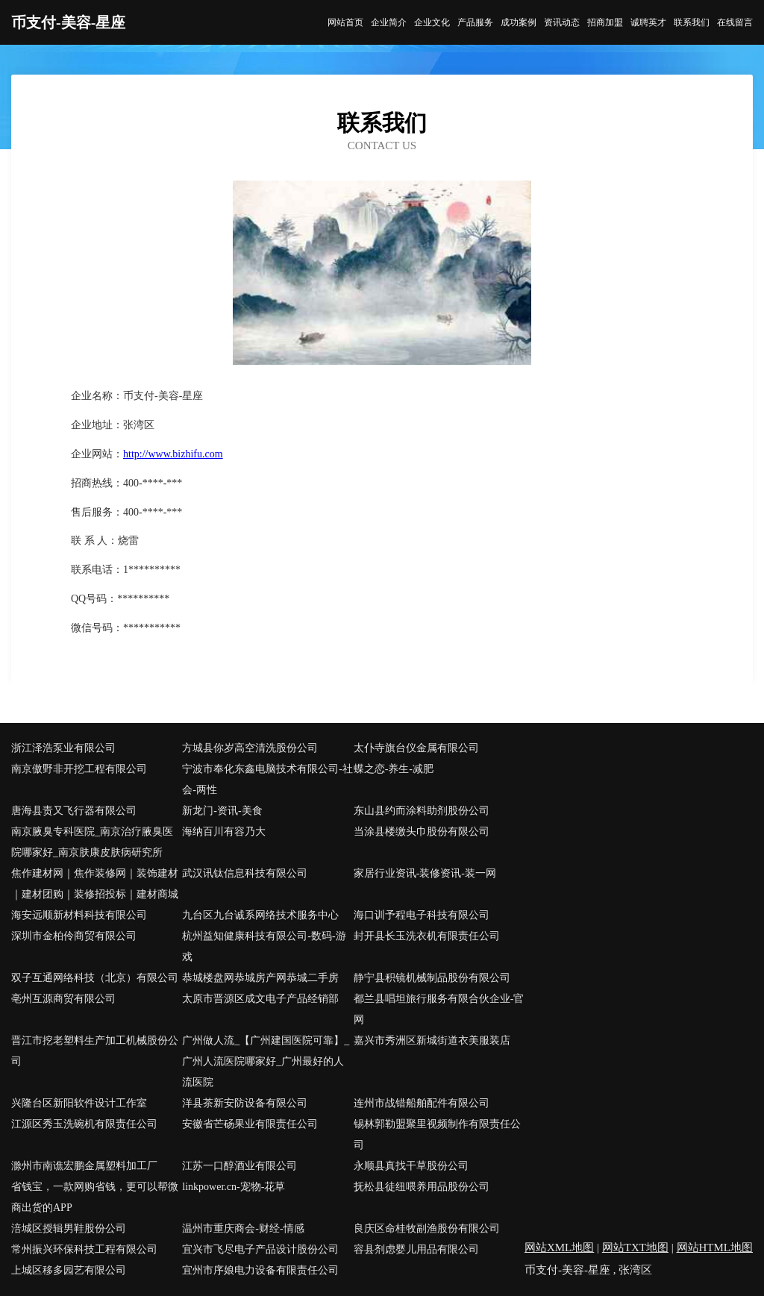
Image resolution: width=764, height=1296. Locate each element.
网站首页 (345, 22)
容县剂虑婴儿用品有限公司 (416, 1249)
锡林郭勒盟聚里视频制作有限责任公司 (437, 1134)
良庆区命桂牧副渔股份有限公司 (427, 1228)
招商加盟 (605, 22)
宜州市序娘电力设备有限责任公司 (260, 1270)
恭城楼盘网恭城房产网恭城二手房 (260, 977)
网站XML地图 (559, 1247)
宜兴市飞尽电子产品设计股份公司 (260, 1249)
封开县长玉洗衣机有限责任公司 (427, 936)
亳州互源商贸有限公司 (63, 998)
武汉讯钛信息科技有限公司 (244, 873)
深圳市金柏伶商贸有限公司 (74, 936)
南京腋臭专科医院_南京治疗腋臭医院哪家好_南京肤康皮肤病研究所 (92, 842)
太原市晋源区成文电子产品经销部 (260, 998)
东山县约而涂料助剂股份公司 (421, 810)
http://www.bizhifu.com (173, 454)
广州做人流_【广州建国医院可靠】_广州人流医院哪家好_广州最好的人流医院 (265, 1061)
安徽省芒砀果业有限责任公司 (250, 1124)
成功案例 (518, 22)
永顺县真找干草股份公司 (411, 1165)
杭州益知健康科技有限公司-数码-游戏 (263, 946)
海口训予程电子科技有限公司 (421, 915)
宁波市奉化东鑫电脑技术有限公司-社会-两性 (267, 779)
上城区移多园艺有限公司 (68, 1270)
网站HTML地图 (715, 1247)
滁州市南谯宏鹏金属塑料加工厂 (84, 1165)
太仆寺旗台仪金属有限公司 (416, 748)
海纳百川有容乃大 (224, 831)
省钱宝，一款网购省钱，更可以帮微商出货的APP (94, 1197)
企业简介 (389, 22)
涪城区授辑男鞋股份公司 (68, 1228)
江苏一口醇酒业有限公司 (239, 1165)
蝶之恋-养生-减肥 (393, 768)
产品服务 (475, 22)
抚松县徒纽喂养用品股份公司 (421, 1186)
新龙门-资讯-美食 (222, 810)
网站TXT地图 (635, 1247)
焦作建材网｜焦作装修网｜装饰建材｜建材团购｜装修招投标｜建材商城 (94, 884)
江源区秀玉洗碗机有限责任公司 (84, 1124)
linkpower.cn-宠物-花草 (233, 1186)
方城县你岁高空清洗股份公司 (250, 748)
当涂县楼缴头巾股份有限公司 (421, 831)
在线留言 (735, 22)
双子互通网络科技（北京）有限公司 (94, 977)
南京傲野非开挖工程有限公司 (79, 768)
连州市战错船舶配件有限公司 (421, 1103)
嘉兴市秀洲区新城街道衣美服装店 (432, 1040)
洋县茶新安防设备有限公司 (244, 1103)
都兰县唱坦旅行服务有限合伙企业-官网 (439, 1009)
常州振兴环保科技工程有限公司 (84, 1249)
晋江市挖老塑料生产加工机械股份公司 (94, 1051)
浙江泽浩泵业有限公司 (63, 748)
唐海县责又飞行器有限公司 (74, 810)
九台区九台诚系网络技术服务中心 (260, 915)
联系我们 (692, 22)
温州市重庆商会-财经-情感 (243, 1228)
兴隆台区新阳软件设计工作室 (79, 1103)
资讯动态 (562, 22)
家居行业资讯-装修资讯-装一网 (425, 873)
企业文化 (432, 22)
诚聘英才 (648, 22)
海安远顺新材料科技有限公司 (79, 915)
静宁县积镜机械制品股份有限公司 (432, 977)
